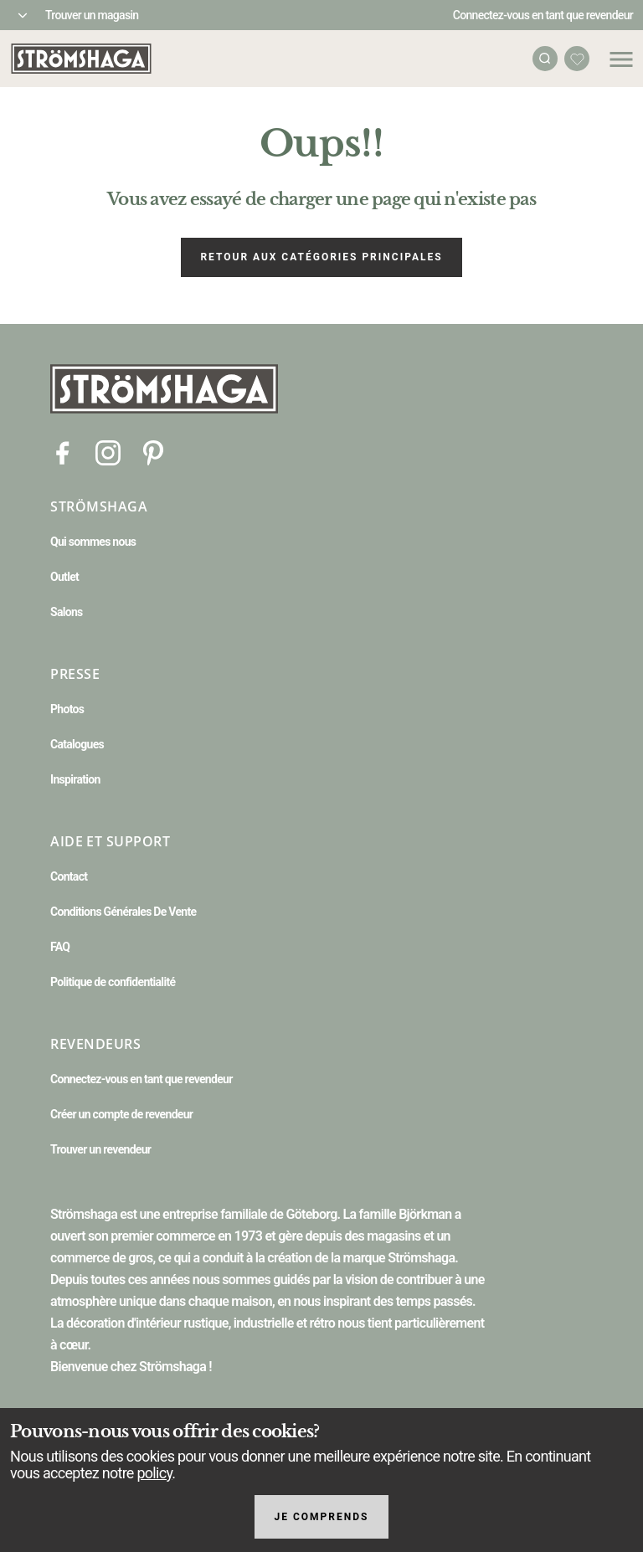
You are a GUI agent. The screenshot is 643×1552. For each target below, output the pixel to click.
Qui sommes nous (93, 541)
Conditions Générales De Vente (123, 911)
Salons (66, 612)
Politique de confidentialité (112, 982)
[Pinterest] (153, 452)
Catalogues (77, 744)
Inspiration (75, 779)
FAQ (59, 946)
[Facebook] (62, 452)
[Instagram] (108, 452)
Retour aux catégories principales (321, 257)
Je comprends (322, 1517)
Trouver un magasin (91, 15)
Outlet (64, 576)
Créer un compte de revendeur (121, 1114)
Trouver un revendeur (100, 1149)
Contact (68, 876)
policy (154, 1473)
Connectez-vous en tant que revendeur (543, 15)
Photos (67, 709)
